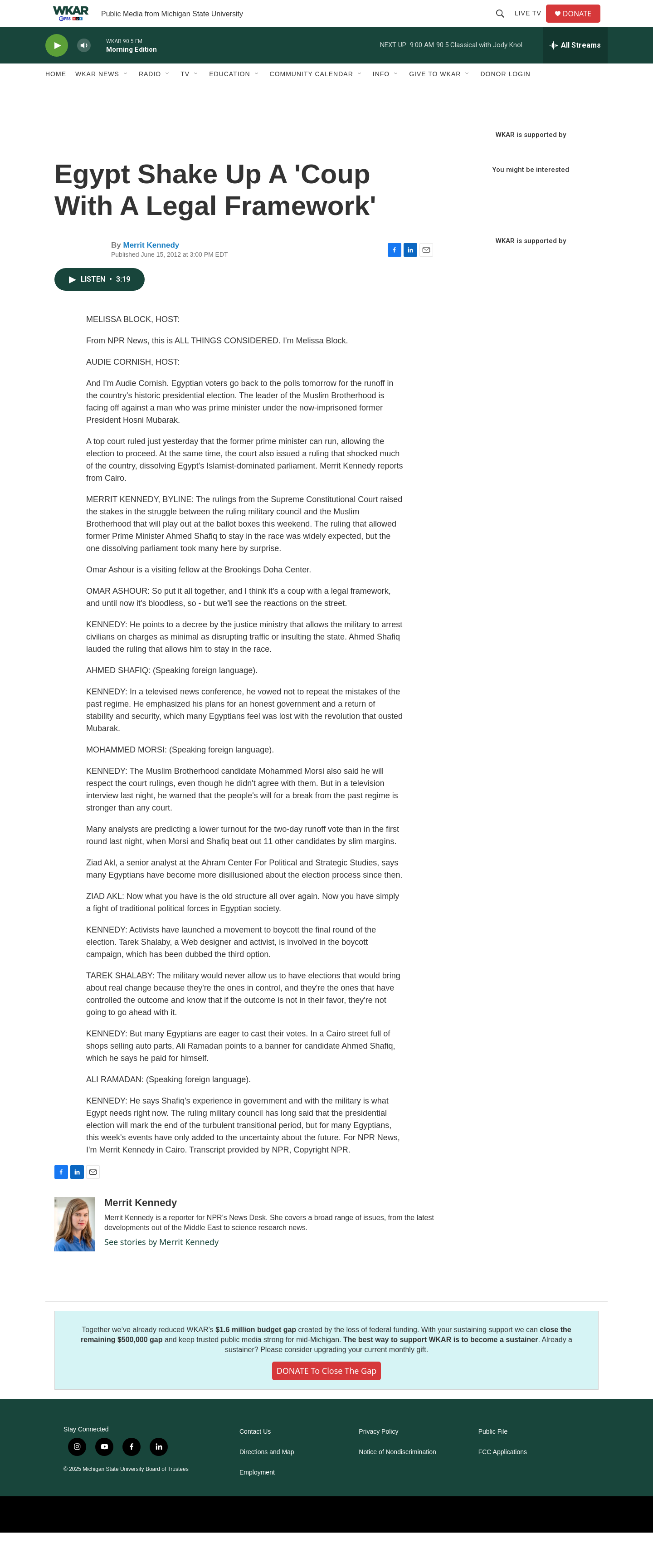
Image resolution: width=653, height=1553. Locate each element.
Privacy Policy (378, 1452)
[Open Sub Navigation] (126, 94)
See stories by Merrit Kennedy (161, 1262)
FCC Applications (502, 1472)
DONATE (582, 24)
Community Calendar (311, 94)
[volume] (84, 66)
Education (229, 94)
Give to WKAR (435, 94)
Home (55, 94)
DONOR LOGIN (505, 94)
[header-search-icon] (503, 24)
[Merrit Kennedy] (74, 1244)
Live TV (531, 23)
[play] (56, 66)
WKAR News (97, 94)
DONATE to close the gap (327, 1391)
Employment (257, 1493)
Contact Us (255, 1452)
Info (381, 94)
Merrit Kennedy (151, 265)
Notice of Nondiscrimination (397, 1472)
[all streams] (575, 66)
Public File (493, 1452)
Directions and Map (266, 1472)
